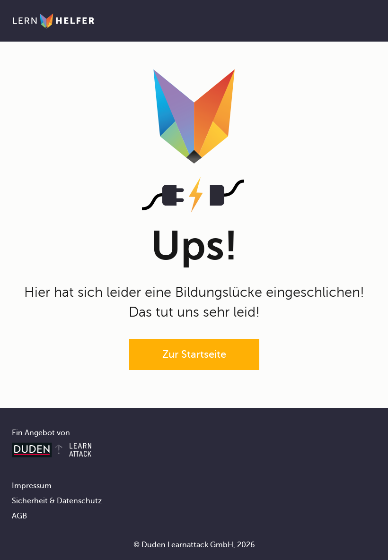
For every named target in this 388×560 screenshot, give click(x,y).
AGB (19, 516)
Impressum (32, 486)
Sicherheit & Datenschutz (57, 501)
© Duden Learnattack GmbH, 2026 (194, 545)
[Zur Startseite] (54, 20)
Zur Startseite (194, 354)
